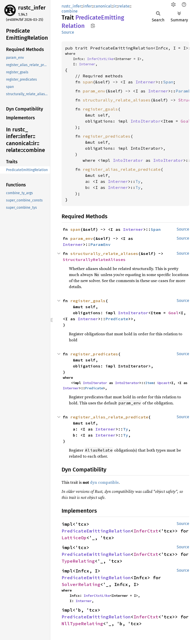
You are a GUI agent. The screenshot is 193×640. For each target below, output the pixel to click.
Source (68, 32)
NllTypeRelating (82, 623)
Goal (186, 121)
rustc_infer (32, 7)
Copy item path (93, 25)
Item (149, 383)
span (88, 81)
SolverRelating (81, 584)
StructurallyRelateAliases (94, 259)
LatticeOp (74, 538)
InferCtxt (145, 531)
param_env (94, 90)
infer (87, 6)
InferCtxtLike (100, 59)
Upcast (163, 383)
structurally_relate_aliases (117, 99)
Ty (137, 181)
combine (70, 11)
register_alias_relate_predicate (122, 169)
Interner (87, 64)
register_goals (100, 109)
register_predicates (106, 136)
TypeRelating (78, 561)
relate (123, 6)
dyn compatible (104, 482)
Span (168, 81)
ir (115, 6)
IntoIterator (145, 121)
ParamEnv (100, 244)
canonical (103, 6)
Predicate (117, 318)
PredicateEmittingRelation (96, 531)
